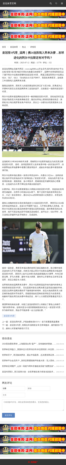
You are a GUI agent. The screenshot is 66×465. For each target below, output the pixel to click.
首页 (4, 47)
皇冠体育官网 (9, 3)
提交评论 (8, 417)
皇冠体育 (14, 47)
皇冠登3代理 (9, 316)
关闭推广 (34, 462)
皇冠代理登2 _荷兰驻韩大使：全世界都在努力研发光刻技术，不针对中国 (33, 372)
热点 (24, 47)
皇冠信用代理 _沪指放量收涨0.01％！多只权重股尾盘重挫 (34, 322)
